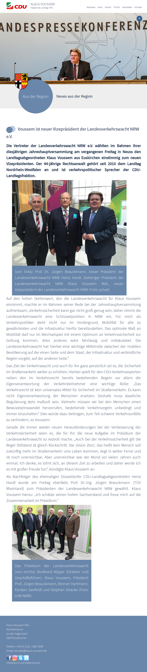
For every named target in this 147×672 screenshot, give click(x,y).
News (100, 7)
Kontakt (138, 7)
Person (108, 7)
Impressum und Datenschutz (23, 662)
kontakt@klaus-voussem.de (31, 650)
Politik (117, 7)
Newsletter (127, 7)
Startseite (90, 7)
